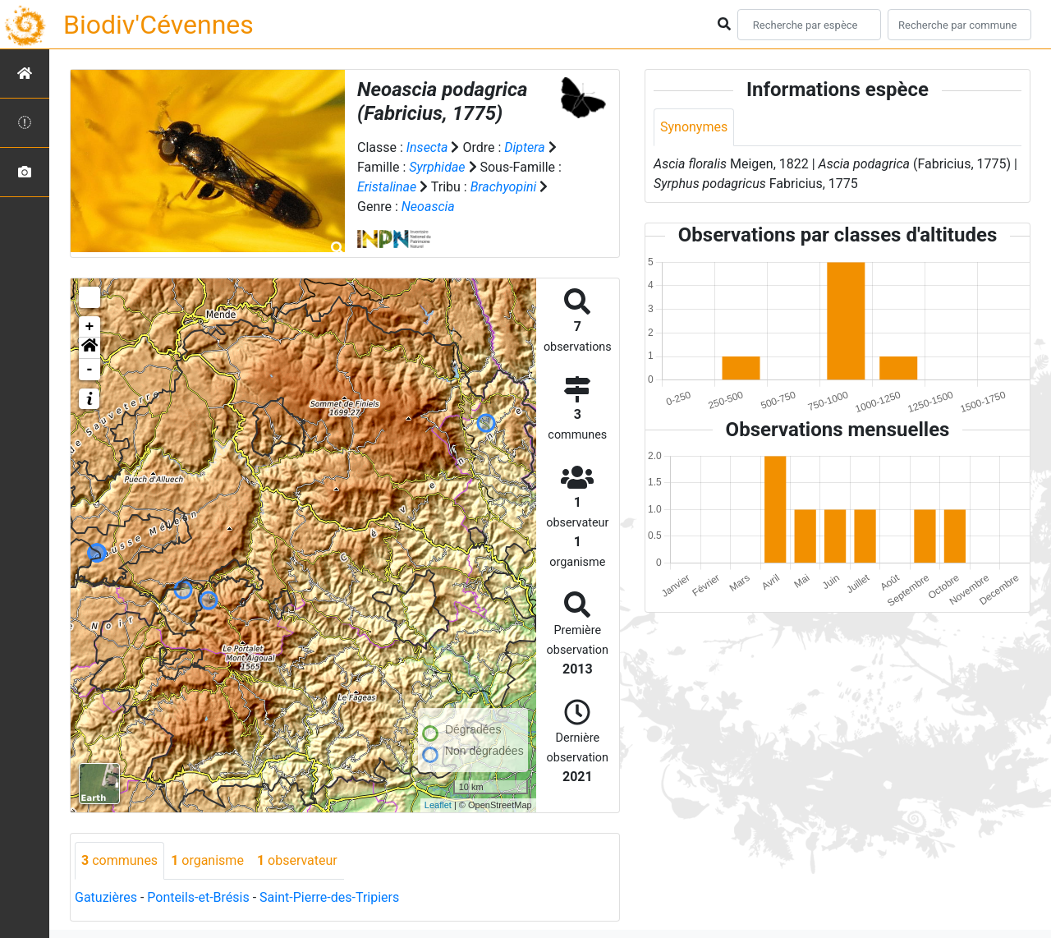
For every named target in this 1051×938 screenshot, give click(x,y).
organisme (207, 860)
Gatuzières (106, 897)
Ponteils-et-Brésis (198, 897)
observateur (297, 860)
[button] (89, 348)
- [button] (89, 369)
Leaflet (438, 805)
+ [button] (89, 327)
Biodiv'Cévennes (158, 24)
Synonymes (693, 127)
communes (119, 860)
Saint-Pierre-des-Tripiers (329, 897)
